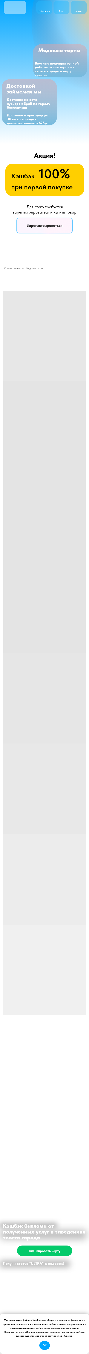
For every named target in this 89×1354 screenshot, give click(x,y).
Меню (78, 11)
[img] (61, 6)
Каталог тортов (12, 268)
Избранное (44, 11)
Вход (61, 11)
